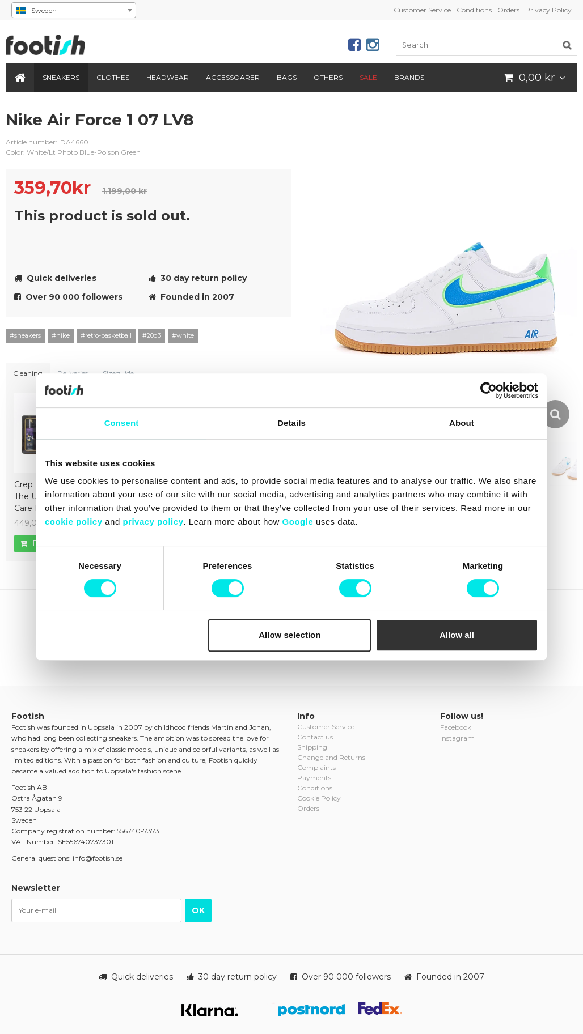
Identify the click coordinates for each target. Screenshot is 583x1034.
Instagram (457, 738)
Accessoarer (233, 77)
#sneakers (25, 335)
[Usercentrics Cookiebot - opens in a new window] (488, 390)
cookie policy (74, 521)
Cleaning (28, 373)
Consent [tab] (121, 423)
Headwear (167, 77)
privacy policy (152, 521)
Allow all (457, 635)
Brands (409, 77)
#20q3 (151, 335)
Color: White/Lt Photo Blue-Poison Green (73, 152)
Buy (35, 543)
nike (274, 129)
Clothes (112, 77)
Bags (287, 77)
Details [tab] (291, 423)
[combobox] (73, 10)
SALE (368, 77)
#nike (61, 335)
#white (183, 335)
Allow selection (289, 635)
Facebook (455, 727)
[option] (448, 270)
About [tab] (461, 423)
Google (298, 521)
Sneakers (61, 77)
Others (328, 77)
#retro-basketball (106, 335)
